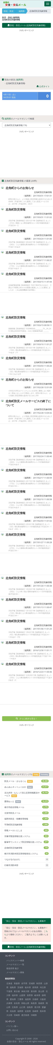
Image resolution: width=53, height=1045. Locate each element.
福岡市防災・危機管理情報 (26, 818)
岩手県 (24, 983)
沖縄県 (34, 1015)
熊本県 (43, 1011)
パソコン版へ (12, 1026)
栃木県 (28, 987)
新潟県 (34, 991)
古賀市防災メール (26, 813)
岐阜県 (37, 995)
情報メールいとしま (26, 830)
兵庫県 (9, 1003)
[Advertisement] (26, 52)
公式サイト (43, 86)
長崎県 (35, 1011)
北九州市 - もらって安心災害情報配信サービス (26, 794)
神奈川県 (25, 991)
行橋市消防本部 (26, 865)
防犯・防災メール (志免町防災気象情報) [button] (27, 25)
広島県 (15, 1007)
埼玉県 (43, 987)
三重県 (20, 999)
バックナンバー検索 (15, 960)
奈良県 (17, 1003)
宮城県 (32, 983)
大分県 (9, 1015)
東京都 (17, 991)
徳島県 (30, 1007)
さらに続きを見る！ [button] (26, 718)
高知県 (13, 1011)
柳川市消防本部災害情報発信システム (26, 853)
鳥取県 (34, 1003)
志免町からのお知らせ (20, 188)
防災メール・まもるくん (26, 781)
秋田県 (39, 983)
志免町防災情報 (15, 209)
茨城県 (20, 987)
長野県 (30, 995)
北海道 (9, 983)
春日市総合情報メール (26, 807)
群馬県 (35, 987)
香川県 (37, 1007)
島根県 (41, 1003)
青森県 (17, 983)
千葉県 (9, 991)
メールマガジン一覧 (15, 964)
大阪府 (43, 999)
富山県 (41, 991)
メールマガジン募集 (15, 972)
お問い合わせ (12, 1030)
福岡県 (22, 11)
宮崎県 (17, 1015)
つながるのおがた (26, 859)
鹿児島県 (25, 1015)
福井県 (15, 995)
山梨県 (22, 995)
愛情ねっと (26, 801)
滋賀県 (28, 999)
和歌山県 (25, 1003)
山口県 (22, 1007)
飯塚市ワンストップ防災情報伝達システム (26, 842)
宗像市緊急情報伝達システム (26, 836)
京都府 (35, 999)
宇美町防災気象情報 (26, 824)
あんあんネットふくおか (26, 787)
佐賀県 (28, 1011)
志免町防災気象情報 (43, 192)
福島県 (13, 987)
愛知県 (13, 999)
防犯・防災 (9, 11)
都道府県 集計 (12, 968)
